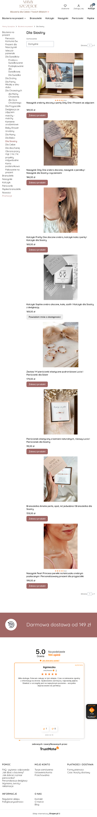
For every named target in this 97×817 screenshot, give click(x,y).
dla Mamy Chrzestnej (13, 95)
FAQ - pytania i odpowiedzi (15, 769)
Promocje (7, 195)
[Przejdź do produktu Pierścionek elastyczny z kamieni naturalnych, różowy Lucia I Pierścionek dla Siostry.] (60, 411)
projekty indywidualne (11, 159)
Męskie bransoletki (11, 189)
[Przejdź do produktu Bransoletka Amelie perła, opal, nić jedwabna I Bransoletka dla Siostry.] (60, 479)
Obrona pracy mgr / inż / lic (12, 152)
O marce (39, 801)
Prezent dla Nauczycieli (11, 46)
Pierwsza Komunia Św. (11, 40)
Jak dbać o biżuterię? (13, 772)
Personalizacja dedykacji (14, 780)
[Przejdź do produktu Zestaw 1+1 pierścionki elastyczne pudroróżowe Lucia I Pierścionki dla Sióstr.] (60, 344)
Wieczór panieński (10, 52)
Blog (37, 804)
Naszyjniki (7, 179)
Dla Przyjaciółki (13, 106)
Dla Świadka (14, 75)
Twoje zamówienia (44, 769)
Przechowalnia (42, 775)
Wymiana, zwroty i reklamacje (11, 785)
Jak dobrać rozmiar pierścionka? (12, 776)
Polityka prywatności (12, 801)
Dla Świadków (12, 56)
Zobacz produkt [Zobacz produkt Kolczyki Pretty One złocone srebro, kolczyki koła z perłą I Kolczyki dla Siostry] (37, 249)
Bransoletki (7, 175)
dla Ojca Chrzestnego (14, 101)
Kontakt (39, 799)
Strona (84, 45)
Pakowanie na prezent (12, 171)
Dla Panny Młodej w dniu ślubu (12, 84)
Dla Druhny (10, 78)
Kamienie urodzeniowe (11, 123)
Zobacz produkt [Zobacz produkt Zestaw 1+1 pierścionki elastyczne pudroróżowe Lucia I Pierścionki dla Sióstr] (37, 384)
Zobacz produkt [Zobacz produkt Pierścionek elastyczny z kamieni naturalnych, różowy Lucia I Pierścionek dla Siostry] (37, 451)
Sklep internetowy (45, 813)
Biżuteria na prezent (25, 26)
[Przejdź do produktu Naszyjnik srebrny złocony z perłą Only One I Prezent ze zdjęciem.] (60, 75)
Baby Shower (12, 127)
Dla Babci (10, 137)
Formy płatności (75, 769)
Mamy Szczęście (8, 26)
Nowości (6, 192)
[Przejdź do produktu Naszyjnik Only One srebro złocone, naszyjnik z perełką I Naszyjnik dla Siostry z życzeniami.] (60, 143)
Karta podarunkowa (12, 165)
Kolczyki (6, 182)
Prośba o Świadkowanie (15, 61)
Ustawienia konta (43, 772)
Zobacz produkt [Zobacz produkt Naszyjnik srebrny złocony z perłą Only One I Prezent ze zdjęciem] (37, 115)
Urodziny (9, 131)
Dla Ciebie (10, 144)
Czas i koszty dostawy (78, 772)
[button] (41, 660)
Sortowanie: (31, 38)
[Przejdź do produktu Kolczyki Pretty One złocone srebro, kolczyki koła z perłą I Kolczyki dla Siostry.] (60, 210)
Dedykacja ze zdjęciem (12, 111)
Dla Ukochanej (12, 148)
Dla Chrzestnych (13, 90)
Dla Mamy (10, 134)
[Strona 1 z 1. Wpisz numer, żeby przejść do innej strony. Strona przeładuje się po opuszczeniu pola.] (90, 45)
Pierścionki (7, 185)
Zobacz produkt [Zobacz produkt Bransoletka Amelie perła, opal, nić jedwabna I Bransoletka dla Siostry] (37, 518)
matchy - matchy (10, 117)
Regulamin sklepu (11, 799)
